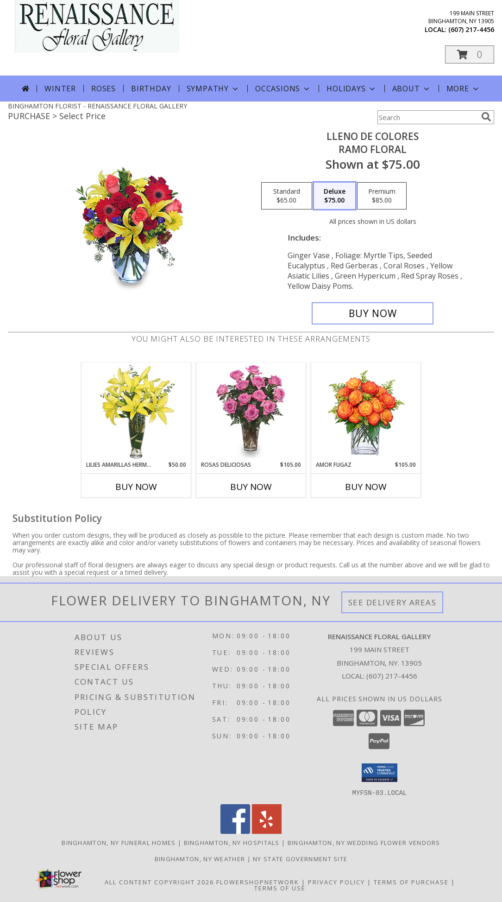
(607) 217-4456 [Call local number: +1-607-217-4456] (471, 29)
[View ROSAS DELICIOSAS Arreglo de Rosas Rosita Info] (251, 411)
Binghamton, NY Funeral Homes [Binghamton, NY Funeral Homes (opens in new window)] (119, 842)
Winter (60, 88)
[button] (469, 54)
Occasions (283, 88)
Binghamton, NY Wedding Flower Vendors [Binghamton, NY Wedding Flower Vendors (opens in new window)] (364, 842)
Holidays (351, 88)
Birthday (151, 88)
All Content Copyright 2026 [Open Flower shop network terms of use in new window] (159, 881)
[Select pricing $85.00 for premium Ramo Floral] (382, 196)
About (411, 88)
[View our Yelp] (267, 830)
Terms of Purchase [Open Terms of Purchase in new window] (411, 881)
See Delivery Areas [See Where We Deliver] (392, 602)
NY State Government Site (300, 858)
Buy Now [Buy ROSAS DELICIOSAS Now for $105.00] (251, 487)
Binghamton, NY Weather (200, 858)
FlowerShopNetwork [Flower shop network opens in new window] (257, 881)
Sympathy (213, 88)
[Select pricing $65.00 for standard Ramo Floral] (287, 196)
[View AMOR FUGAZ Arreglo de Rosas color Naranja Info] (366, 412)
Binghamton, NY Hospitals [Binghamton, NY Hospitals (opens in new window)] (232, 842)
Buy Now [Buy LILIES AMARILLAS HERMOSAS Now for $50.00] (136, 487)
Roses (103, 88)
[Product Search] (427, 117)
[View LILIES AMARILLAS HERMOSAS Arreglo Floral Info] (136, 412)
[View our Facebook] (235, 830)
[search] (486, 117)
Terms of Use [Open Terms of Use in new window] (280, 887)
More (463, 88)
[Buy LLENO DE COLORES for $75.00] (372, 313)
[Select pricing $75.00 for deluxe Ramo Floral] (334, 196)
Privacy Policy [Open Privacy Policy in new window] (336, 881)
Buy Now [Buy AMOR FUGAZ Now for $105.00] (366, 487)
